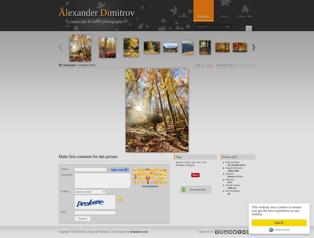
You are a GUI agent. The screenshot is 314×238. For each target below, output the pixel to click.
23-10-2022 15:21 (237, 165)
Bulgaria (190, 165)
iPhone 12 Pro (235, 176)
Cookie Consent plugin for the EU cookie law (279, 230)
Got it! (279, 223)
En (248, 28)
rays (194, 162)
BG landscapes (67, 65)
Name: (65, 169)
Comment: (67, 174)
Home (182, 16)
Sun (199, 162)
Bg (242, 28)
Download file (193, 189)
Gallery (203, 16)
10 (254, 65)
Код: (63, 212)
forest (187, 162)
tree (204, 162)
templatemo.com (139, 231)
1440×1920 (233, 171)
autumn (180, 162)
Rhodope (180, 165)
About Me (244, 16)
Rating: (65, 191)
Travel (224, 16)
